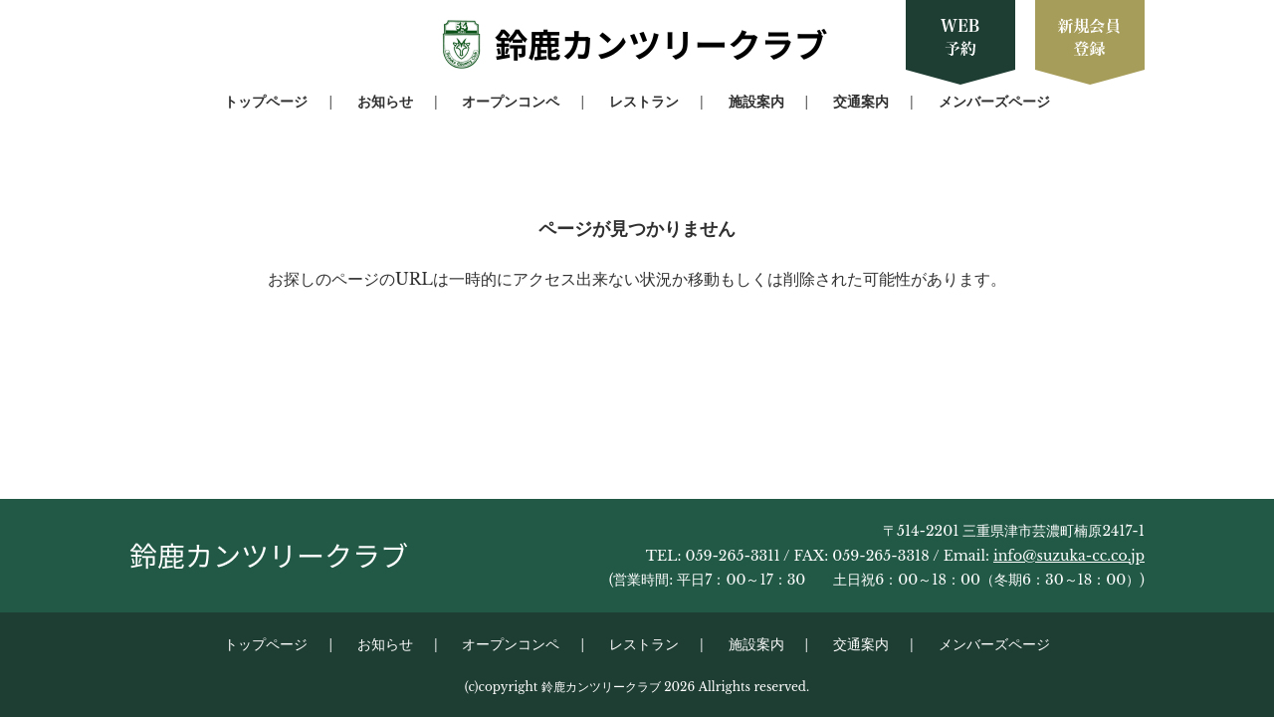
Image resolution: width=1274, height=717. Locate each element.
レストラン (644, 102)
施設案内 (756, 102)
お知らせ (385, 102)
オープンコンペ (510, 102)
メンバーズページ (994, 102)
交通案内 (861, 102)
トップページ (266, 102)
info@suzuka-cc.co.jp (1069, 556)
